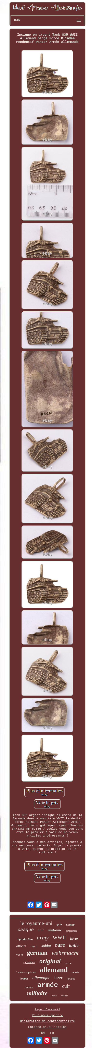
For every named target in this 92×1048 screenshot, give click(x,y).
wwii (59, 937)
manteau (29, 987)
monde (75, 972)
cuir (66, 986)
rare (60, 945)
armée (47, 985)
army (43, 937)
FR (52, 1033)
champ (70, 924)
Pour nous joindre (47, 1015)
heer (58, 977)
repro (33, 946)
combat (29, 962)
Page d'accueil (47, 1009)
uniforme (55, 930)
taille (74, 945)
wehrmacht (65, 953)
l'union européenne (26, 972)
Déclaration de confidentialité (47, 1021)
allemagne (41, 977)
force (68, 963)
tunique (71, 978)
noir (41, 930)
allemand (54, 970)
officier (21, 946)
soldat (46, 946)
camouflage (71, 930)
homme (24, 978)
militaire (37, 993)
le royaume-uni (36, 923)
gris (59, 924)
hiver (74, 938)
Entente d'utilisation (47, 1027)
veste (19, 954)
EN (43, 1033)
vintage (64, 995)
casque (26, 929)
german (37, 952)
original (50, 961)
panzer (54, 995)
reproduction (25, 939)
